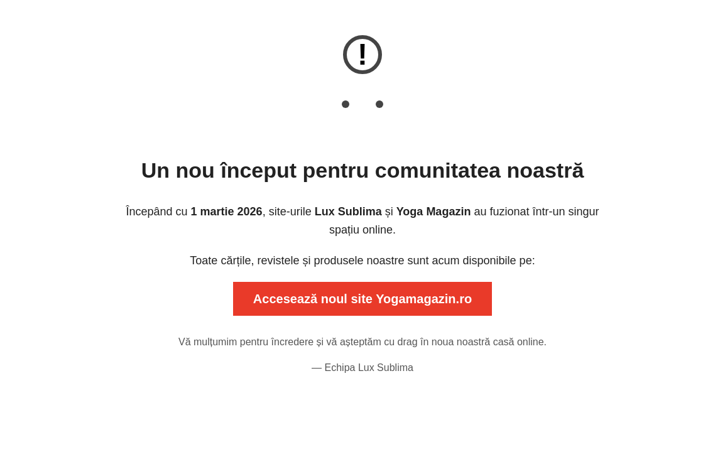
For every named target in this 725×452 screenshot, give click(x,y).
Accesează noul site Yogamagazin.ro (362, 299)
